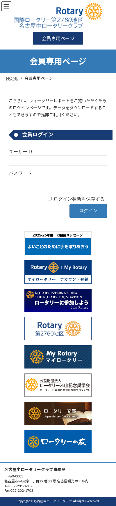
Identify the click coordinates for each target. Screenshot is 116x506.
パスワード (20, 173)
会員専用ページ (58, 38)
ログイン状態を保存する (79, 198)
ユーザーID (20, 151)
